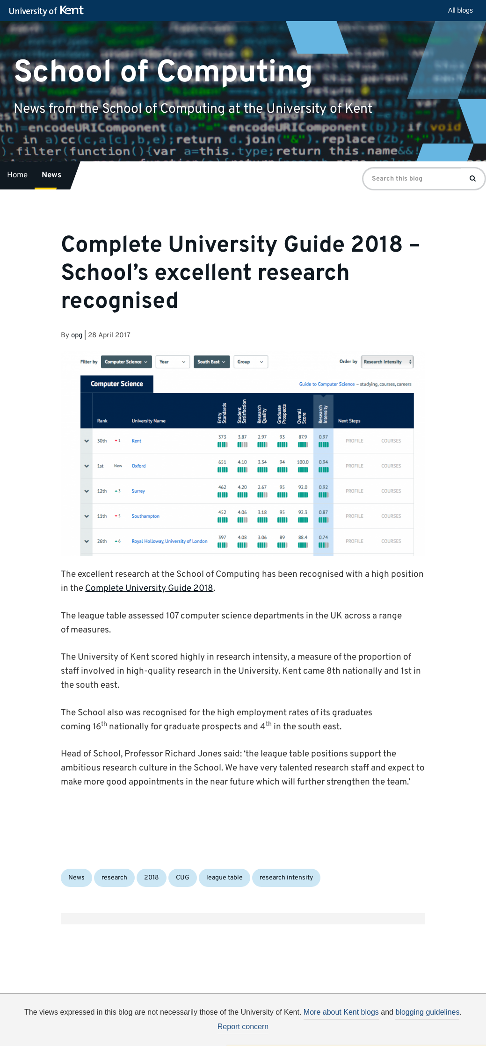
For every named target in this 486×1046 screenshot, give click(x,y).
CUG (182, 878)
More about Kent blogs (341, 1012)
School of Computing (163, 72)
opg (76, 335)
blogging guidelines (427, 1012)
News (51, 175)
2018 (151, 878)
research (114, 878)
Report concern (243, 1027)
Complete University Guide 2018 (149, 588)
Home (17, 175)
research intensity (286, 878)
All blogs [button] (460, 10)
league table (224, 878)
